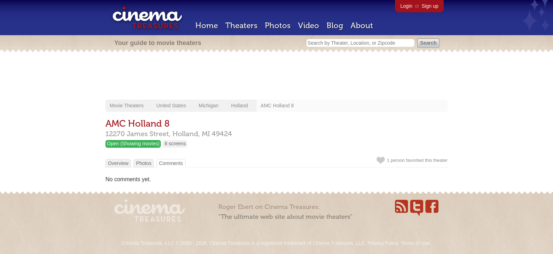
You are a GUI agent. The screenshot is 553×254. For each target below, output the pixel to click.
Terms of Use (415, 243)
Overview (118, 163)
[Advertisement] (276, 76)
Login (406, 6)
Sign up (430, 6)
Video (308, 25)
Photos (278, 25)
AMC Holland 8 (277, 105)
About (362, 25)
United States (171, 105)
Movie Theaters (127, 105)
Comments (171, 163)
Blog (335, 25)
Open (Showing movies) (133, 143)
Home (206, 25)
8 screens (175, 143)
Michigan (208, 105)
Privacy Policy (382, 243)
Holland (239, 105)
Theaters (241, 25)
